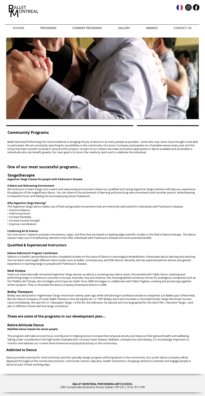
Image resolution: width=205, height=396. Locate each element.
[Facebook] (196, 7)
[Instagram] (188, 7)
